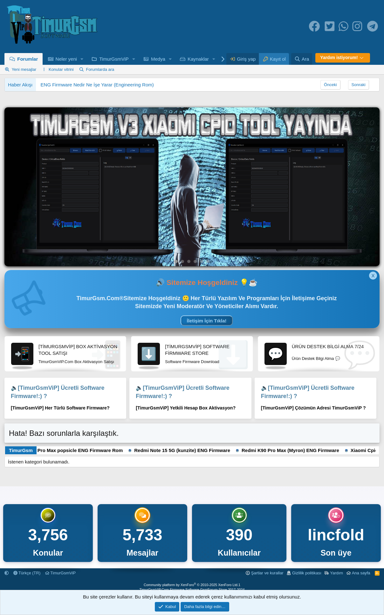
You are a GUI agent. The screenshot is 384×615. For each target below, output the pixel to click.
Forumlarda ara (100, 69)
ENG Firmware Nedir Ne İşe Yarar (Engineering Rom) (97, 84)
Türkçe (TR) (27, 573)
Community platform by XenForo (191, 585)
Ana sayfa (361, 573)
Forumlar (27, 59)
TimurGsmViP (114, 59)
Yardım (336, 573)
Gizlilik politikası (306, 573)
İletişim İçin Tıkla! (206, 320)
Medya (158, 59)
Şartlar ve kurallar (267, 573)
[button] (82, 59)
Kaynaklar (198, 59)
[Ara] (301, 59)
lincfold (336, 535)
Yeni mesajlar (24, 69)
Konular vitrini (61, 69)
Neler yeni (66, 59)
